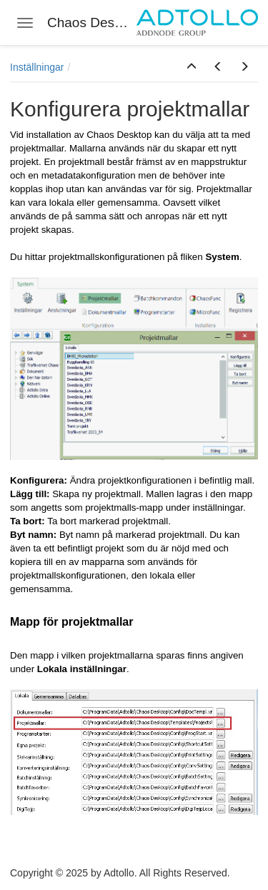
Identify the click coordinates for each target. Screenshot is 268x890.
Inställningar (37, 67)
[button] (191, 67)
